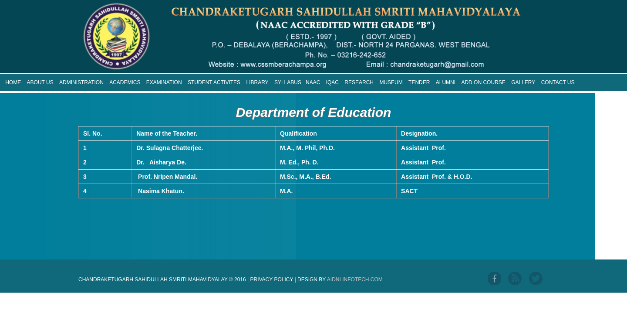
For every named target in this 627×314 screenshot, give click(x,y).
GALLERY (523, 82)
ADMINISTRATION (81, 82)
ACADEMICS (124, 82)
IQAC (332, 82)
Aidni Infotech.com (355, 279)
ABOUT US (40, 82)
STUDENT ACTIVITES (214, 82)
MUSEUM (390, 82)
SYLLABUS (287, 82)
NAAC (313, 82)
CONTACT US (558, 82)
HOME (13, 82)
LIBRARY (257, 82)
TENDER (419, 82)
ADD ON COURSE (483, 82)
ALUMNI (445, 82)
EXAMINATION (164, 82)
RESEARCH (359, 82)
